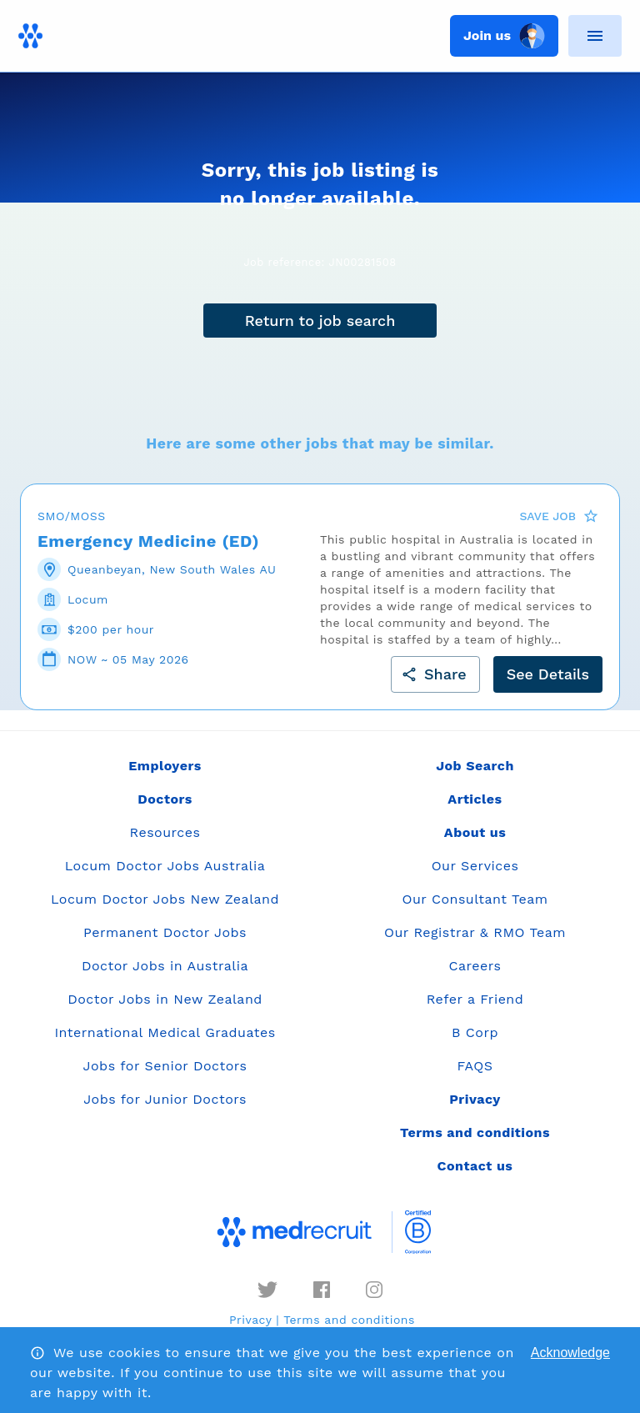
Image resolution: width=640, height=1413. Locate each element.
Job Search (475, 766)
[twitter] (268, 1289)
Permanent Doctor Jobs (165, 932)
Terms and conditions (349, 1319)
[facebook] (321, 1289)
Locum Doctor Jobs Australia (165, 866)
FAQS (474, 1066)
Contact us (475, 1166)
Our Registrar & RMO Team (475, 932)
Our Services (475, 866)
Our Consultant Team (475, 899)
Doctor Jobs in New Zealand (165, 999)
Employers (164, 766)
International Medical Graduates (164, 1032)
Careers (475, 966)
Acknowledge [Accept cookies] (570, 1352)
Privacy (250, 1319)
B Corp (475, 1032)
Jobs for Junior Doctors (165, 1099)
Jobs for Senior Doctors (165, 1066)
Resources (165, 832)
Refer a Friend (475, 999)
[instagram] (374, 1289)
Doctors (165, 799)
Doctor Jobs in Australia (165, 966)
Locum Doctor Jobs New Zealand (165, 899)
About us (475, 832)
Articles (475, 799)
